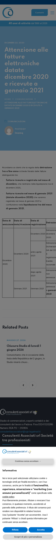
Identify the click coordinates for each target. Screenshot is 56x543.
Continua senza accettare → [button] (28, 461)
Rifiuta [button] (15, 530)
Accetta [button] (41, 530)
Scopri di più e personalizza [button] (28, 537)
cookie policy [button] (8, 497)
